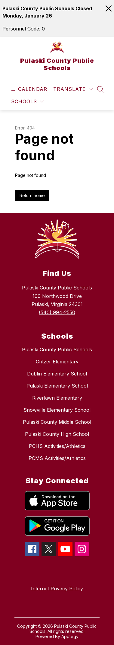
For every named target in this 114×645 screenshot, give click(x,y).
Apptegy (70, 636)
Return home (32, 195)
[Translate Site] (73, 89)
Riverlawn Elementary (57, 398)
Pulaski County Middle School (57, 422)
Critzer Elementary (57, 362)
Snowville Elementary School (57, 410)
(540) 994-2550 (57, 312)
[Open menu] (28, 89)
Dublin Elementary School (57, 374)
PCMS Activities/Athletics (57, 458)
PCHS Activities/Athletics (57, 446)
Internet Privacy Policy (57, 589)
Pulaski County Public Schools (57, 349)
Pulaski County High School (57, 434)
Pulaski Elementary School (57, 386)
